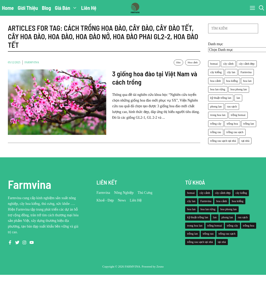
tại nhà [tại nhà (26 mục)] (245, 140)
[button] (261, 8)
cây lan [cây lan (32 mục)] (231, 72)
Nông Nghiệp (124, 193)
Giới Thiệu (28, 8)
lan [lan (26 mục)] (238, 97)
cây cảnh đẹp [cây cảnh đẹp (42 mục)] (246, 63)
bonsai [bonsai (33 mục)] (214, 63)
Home (8, 8)
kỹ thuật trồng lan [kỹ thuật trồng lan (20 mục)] (220, 97)
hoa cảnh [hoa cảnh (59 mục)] (215, 80)
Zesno (160, 266)
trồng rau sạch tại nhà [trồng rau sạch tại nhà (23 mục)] (223, 140)
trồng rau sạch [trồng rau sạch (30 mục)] (234, 132)
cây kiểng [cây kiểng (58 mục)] (216, 72)
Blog (46, 8)
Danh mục (215, 44)
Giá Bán (67, 8)
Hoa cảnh (193, 62)
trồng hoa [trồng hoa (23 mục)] (232, 123)
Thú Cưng (145, 193)
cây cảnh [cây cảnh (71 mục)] (228, 63)
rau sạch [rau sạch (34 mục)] (232, 106)
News (122, 200)
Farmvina (32, 62)
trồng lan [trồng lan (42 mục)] (248, 123)
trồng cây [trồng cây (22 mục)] (216, 123)
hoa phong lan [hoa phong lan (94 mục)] (239, 89)
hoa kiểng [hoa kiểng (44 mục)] (232, 80)
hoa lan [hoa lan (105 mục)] (247, 80)
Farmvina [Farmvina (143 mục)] (246, 72)
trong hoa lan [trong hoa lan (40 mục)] (217, 115)
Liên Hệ (88, 8)
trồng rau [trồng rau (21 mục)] (215, 132)
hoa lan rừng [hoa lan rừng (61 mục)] (217, 89)
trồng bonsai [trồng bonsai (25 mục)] (238, 115)
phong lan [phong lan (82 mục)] (216, 106)
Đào (178, 62)
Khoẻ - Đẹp (105, 200)
